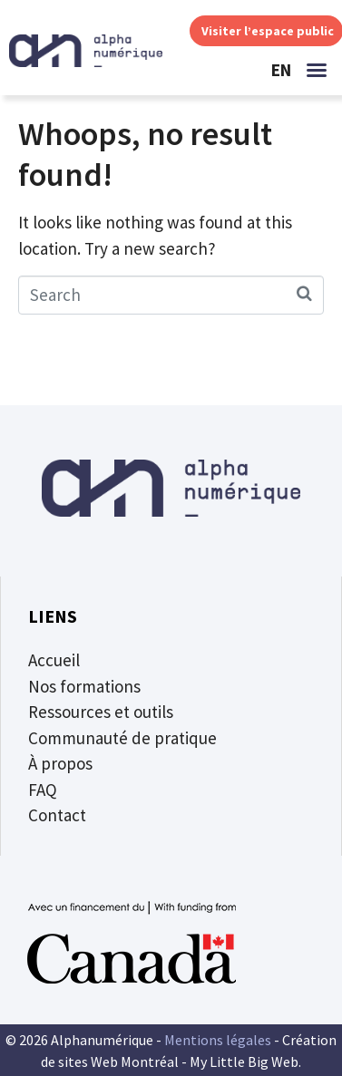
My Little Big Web (244, 1061)
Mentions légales (217, 1040)
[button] (316, 69)
